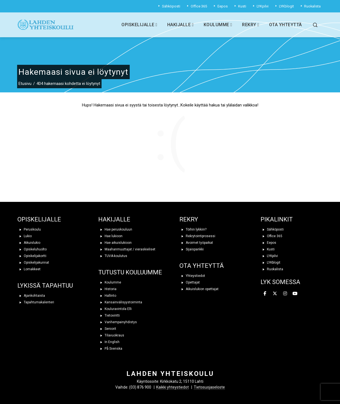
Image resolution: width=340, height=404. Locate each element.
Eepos (268, 243)
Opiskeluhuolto (32, 249)
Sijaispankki (191, 249)
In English (108, 342)
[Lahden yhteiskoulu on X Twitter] (274, 293)
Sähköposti (272, 229)
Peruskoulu (29, 229)
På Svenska (110, 349)
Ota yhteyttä (285, 24)
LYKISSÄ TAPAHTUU (45, 285)
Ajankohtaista (31, 296)
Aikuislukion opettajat (199, 289)
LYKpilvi (269, 256)
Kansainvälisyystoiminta (120, 302)
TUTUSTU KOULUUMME (130, 272)
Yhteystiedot (192, 276)
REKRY (188, 219)
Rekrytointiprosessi (197, 236)
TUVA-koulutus (112, 256)
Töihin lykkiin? (192, 229)
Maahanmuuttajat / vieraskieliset (126, 249)
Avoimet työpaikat (196, 243)
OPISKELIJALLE (39, 219)
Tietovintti (109, 315)
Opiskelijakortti (31, 256)
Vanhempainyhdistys (117, 322)
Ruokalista (272, 269)
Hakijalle (180, 24)
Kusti (268, 249)
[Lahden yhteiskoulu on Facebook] (265, 293)
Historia (107, 289)
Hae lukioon (110, 236)
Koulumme (218, 24)
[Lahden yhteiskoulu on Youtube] (295, 293)
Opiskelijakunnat (33, 262)
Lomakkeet (29, 269)
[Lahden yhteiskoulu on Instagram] (285, 293)
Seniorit (107, 329)
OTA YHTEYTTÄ (201, 265)
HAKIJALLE (114, 219)
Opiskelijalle (139, 24)
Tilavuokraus (111, 335)
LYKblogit (270, 262)
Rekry (250, 24)
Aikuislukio (28, 243)
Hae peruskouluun (115, 229)
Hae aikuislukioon (115, 243)
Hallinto (107, 296)
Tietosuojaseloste (209, 387)
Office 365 (271, 236)
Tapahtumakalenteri (35, 302)
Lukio (24, 236)
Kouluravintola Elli (115, 309)
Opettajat (189, 282)
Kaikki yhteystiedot (172, 387)
